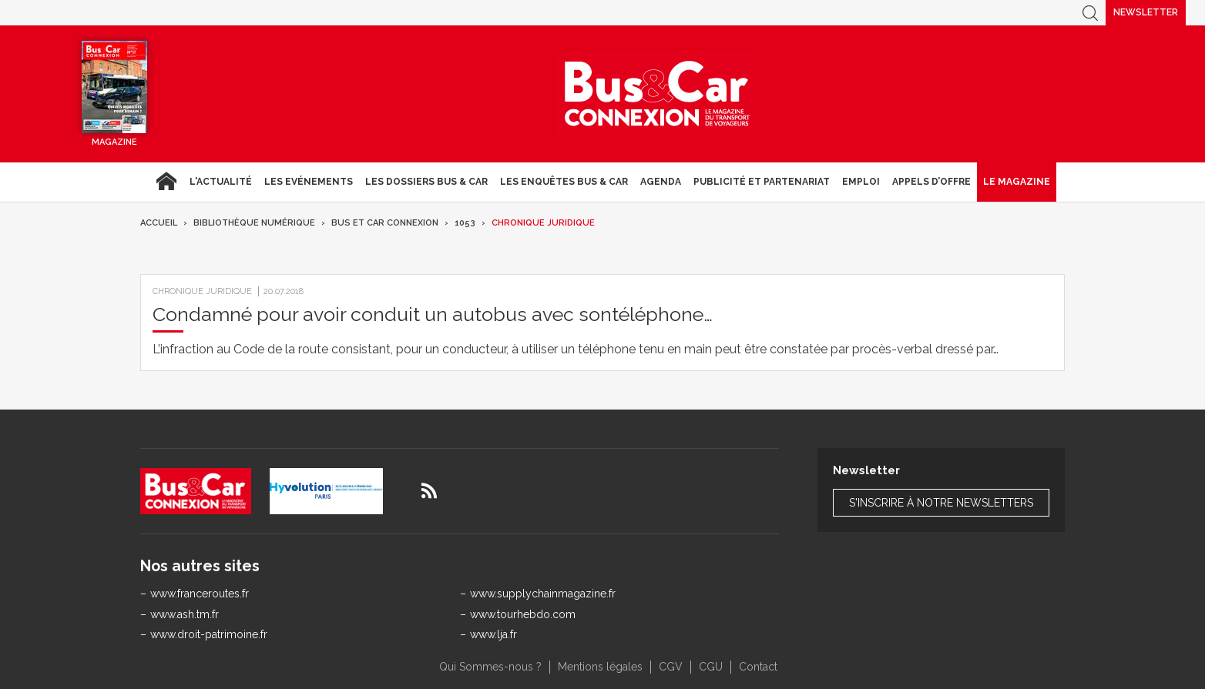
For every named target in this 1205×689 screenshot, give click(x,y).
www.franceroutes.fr (199, 593)
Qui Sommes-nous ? (490, 667)
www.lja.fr (493, 634)
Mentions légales (600, 667)
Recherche (1090, 12)
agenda (660, 181)
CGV (671, 667)
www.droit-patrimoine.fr (208, 634)
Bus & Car (657, 94)
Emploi (861, 181)
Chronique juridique (543, 223)
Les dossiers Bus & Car (426, 181)
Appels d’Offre (931, 181)
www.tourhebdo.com (523, 614)
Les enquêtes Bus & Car (564, 181)
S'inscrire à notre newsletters (941, 503)
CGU (711, 667)
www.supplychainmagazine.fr (543, 593)
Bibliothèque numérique (254, 223)
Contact (758, 667)
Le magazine (1016, 181)
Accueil (166, 181)
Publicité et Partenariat (761, 181)
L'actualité (221, 181)
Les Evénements (308, 181)
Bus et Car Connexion (384, 223)
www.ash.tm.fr (184, 614)
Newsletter (1145, 12)
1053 (465, 223)
